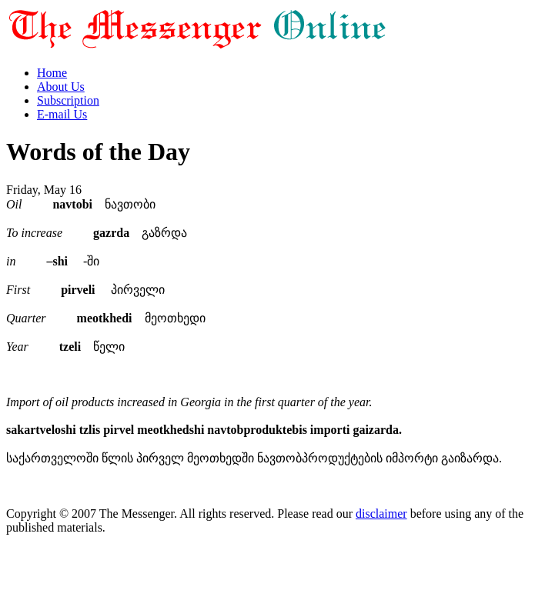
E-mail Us (62, 114)
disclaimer (381, 513)
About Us (61, 86)
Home (52, 72)
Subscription (68, 100)
